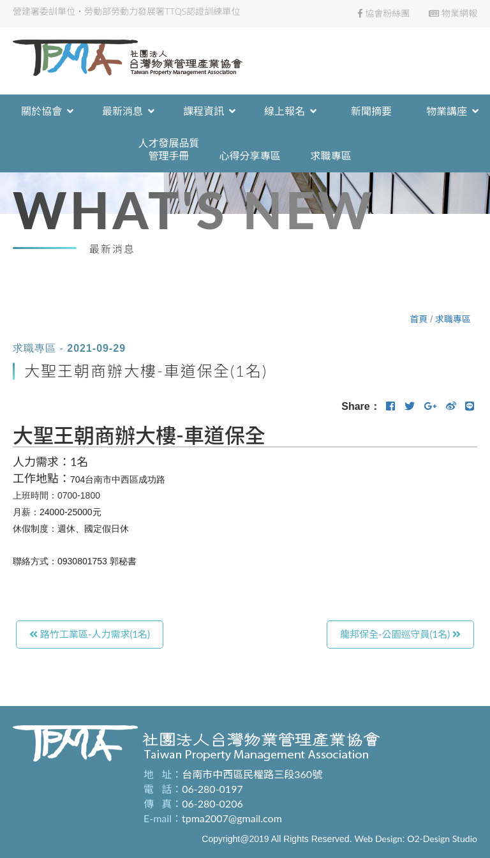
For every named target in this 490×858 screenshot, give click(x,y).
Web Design (378, 838)
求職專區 (453, 318)
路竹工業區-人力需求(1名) (89, 634)
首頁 (418, 318)
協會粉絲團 (384, 13)
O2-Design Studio (442, 838)
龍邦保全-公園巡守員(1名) (400, 634)
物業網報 (453, 13)
